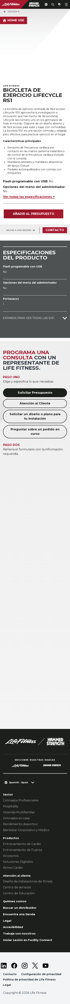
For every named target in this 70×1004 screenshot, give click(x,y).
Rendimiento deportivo (20, 824)
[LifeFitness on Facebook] (14, 966)
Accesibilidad (13, 927)
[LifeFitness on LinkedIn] (4, 966)
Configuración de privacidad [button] (41, 974)
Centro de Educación (19, 893)
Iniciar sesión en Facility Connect (27, 940)
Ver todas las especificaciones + (29, 197)
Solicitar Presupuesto (35, 392)
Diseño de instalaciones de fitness (27, 881)
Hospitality (10, 806)
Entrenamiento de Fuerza (22, 850)
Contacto (55, 230)
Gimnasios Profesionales (20, 800)
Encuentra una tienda (19, 914)
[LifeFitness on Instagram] (25, 966)
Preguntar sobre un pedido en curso (35, 432)
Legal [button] (7, 985)
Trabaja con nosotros (19, 933)
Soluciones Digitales (18, 862)
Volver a (11, 11)
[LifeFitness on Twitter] (35, 966)
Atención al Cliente (35, 403)
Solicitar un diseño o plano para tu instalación (35, 416)
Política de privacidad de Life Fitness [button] (29, 979)
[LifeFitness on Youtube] (46, 966)
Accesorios (10, 856)
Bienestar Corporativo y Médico (26, 830)
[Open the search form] (53, 4)
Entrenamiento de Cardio (22, 844)
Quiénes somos (15, 901)
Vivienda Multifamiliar (19, 812)
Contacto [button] (10, 974)
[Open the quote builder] (60, 4)
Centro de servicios (17, 887)
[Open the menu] (66, 4)
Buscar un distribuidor (20, 907)
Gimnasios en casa (16, 818)
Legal (7, 920)
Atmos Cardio (13, 867)
